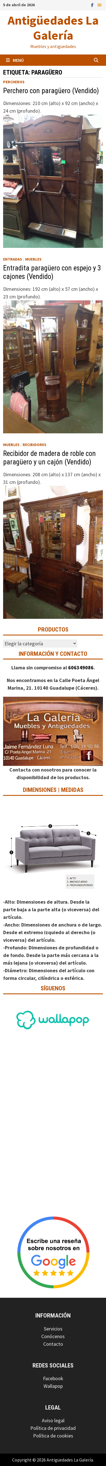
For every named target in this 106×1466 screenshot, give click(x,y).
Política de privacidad (53, 1428)
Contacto (53, 1344)
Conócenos (53, 1336)
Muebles (33, 259)
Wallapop (53, 1386)
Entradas (12, 259)
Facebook (53, 1378)
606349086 (81, 667)
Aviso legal (53, 1420)
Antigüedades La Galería (53, 27)
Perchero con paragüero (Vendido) (51, 91)
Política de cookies (53, 1435)
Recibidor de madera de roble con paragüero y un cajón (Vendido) (49, 457)
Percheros (14, 81)
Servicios (53, 1328)
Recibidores (34, 444)
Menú (15, 60)
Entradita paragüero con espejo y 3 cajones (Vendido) (52, 272)
